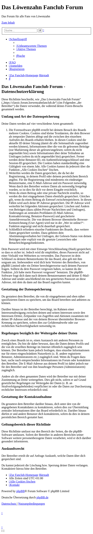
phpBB (20, 491)
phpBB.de (42, 497)
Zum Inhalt (8, 22)
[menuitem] (31, 45)
